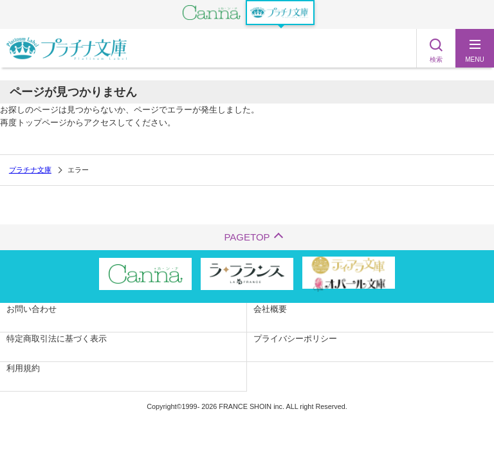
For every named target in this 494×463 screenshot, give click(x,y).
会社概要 (270, 309)
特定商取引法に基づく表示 (56, 338)
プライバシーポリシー (295, 338)
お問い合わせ (31, 309)
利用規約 (23, 368)
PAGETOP (247, 237)
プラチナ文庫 (30, 170)
